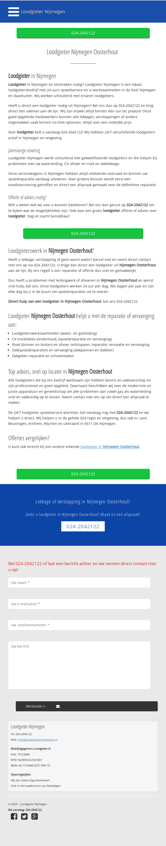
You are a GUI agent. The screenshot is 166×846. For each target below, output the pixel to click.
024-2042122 (83, 33)
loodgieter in (109, 446)
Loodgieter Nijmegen (43, 12)
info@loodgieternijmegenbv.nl (37, 739)
